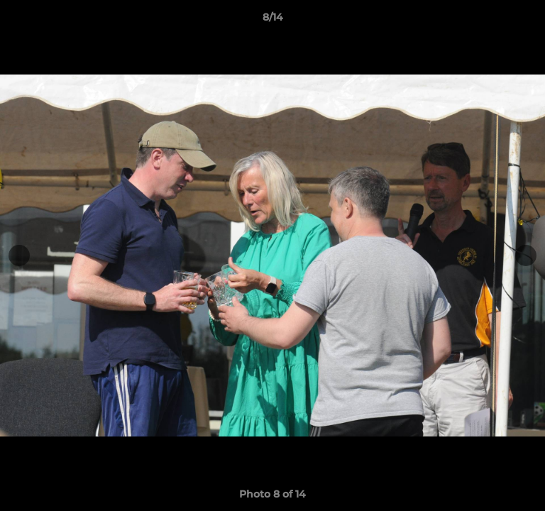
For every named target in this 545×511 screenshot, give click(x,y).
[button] (527, 20)
